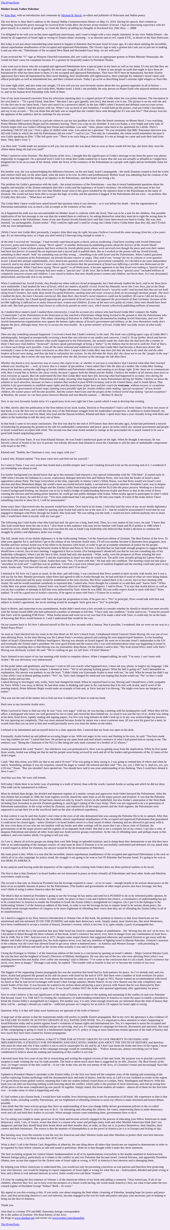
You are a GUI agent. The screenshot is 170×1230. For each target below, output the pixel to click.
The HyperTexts (10, 2)
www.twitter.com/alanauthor (68, 1217)
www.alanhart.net (24, 1217)
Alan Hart (10, 15)
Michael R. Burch (71, 15)
